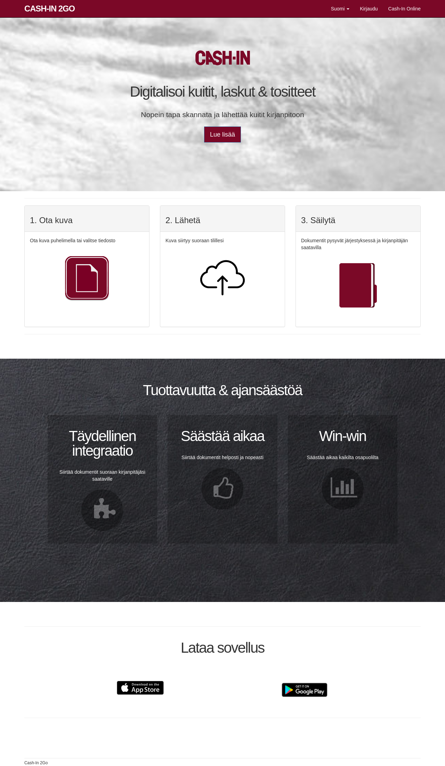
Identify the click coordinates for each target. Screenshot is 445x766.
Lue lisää (222, 134)
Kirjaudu (369, 8)
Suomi (340, 8)
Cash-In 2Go (49, 8)
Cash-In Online (404, 8)
